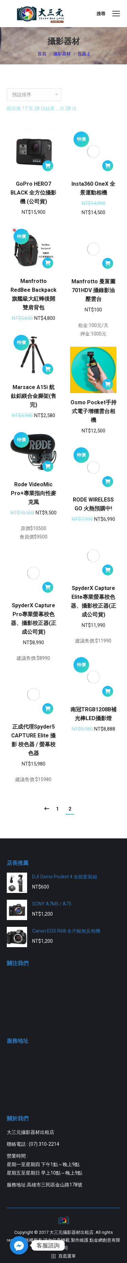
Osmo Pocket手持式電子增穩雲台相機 (93, 411)
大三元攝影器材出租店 (71, 1232)
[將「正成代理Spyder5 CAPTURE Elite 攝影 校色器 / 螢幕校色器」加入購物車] (47, 708)
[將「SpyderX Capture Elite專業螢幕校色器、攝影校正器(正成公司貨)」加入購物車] (107, 570)
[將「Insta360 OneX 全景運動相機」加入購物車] (107, 165)
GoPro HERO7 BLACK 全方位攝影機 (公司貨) (33, 193)
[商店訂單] (34, 94)
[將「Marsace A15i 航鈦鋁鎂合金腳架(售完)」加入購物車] (47, 369)
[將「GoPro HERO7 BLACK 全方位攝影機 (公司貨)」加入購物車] (47, 165)
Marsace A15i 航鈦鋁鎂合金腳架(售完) (33, 396)
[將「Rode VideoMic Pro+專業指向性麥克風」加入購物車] (47, 466)
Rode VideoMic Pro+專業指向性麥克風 (33, 493)
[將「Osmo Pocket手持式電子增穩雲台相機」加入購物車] (107, 384)
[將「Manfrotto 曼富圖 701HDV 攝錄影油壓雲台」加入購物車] (107, 263)
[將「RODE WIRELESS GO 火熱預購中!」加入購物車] (107, 481)
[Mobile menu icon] (116, 13)
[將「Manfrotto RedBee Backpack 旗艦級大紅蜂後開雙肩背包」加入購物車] (47, 263)
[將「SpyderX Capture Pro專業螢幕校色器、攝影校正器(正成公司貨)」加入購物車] (47, 587)
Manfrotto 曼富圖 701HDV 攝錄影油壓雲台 (93, 290)
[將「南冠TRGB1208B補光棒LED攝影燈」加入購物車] (107, 691)
